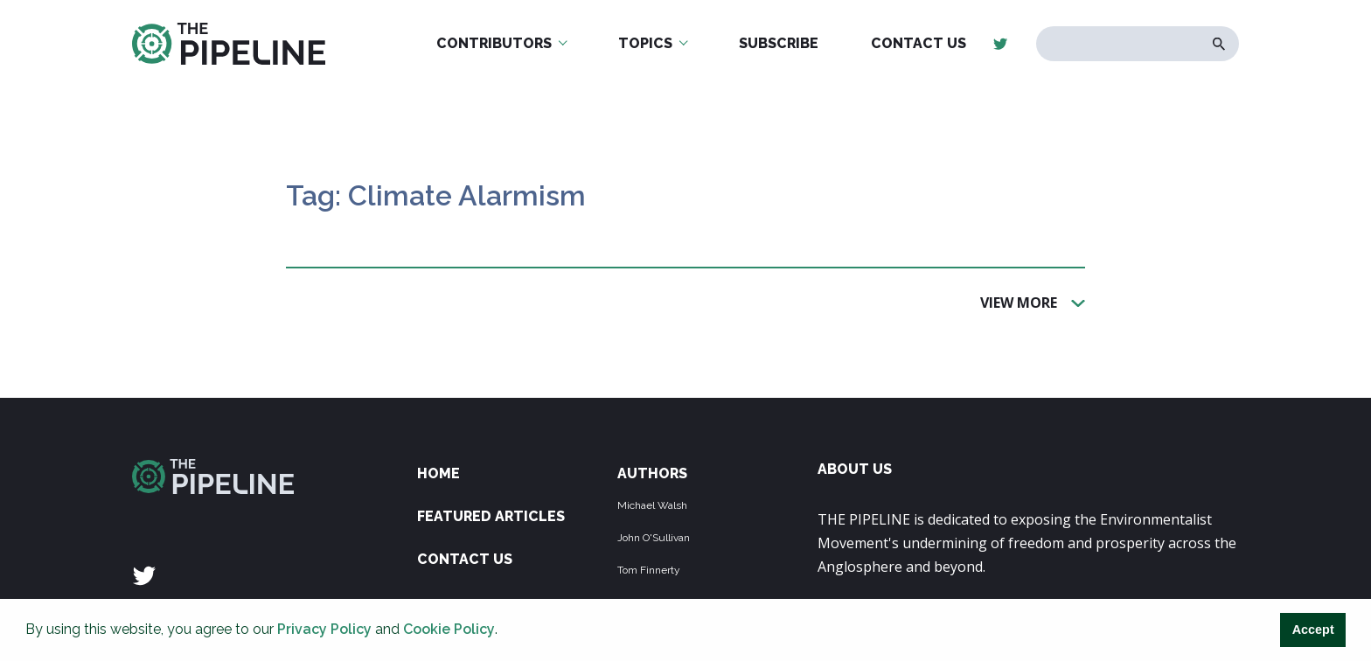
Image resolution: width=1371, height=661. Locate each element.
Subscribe (778, 43)
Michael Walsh (652, 505)
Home (438, 473)
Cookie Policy (449, 629)
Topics (645, 43)
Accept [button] (1313, 630)
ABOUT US (855, 469)
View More (1018, 301)
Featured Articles (491, 516)
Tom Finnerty (648, 570)
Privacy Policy (324, 629)
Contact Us (918, 43)
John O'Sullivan (653, 538)
